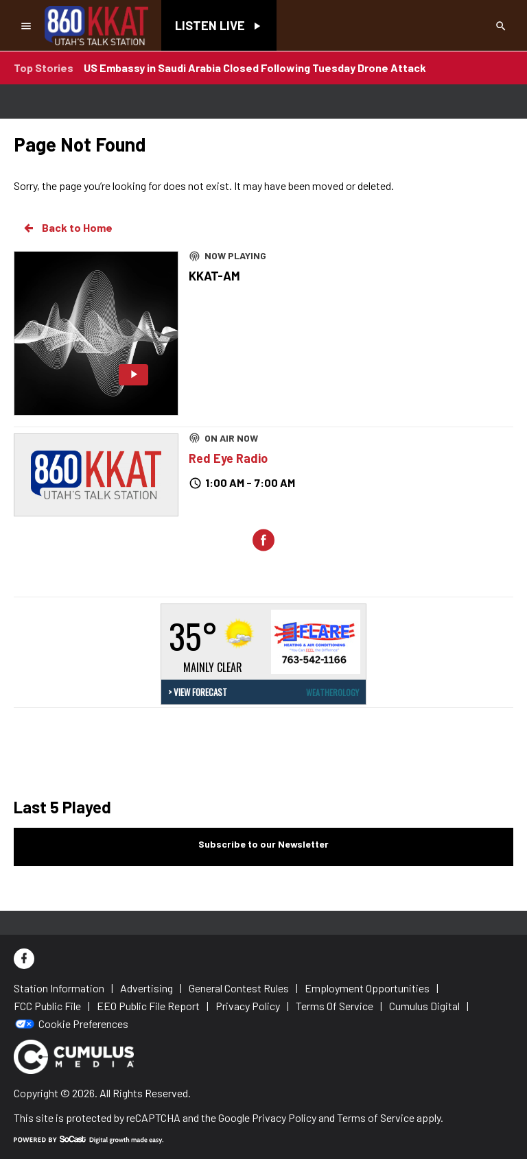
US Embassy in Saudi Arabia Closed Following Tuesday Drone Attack (255, 67)
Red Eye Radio (228, 458)
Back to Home (67, 228)
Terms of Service (375, 1117)
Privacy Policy (284, 1117)
